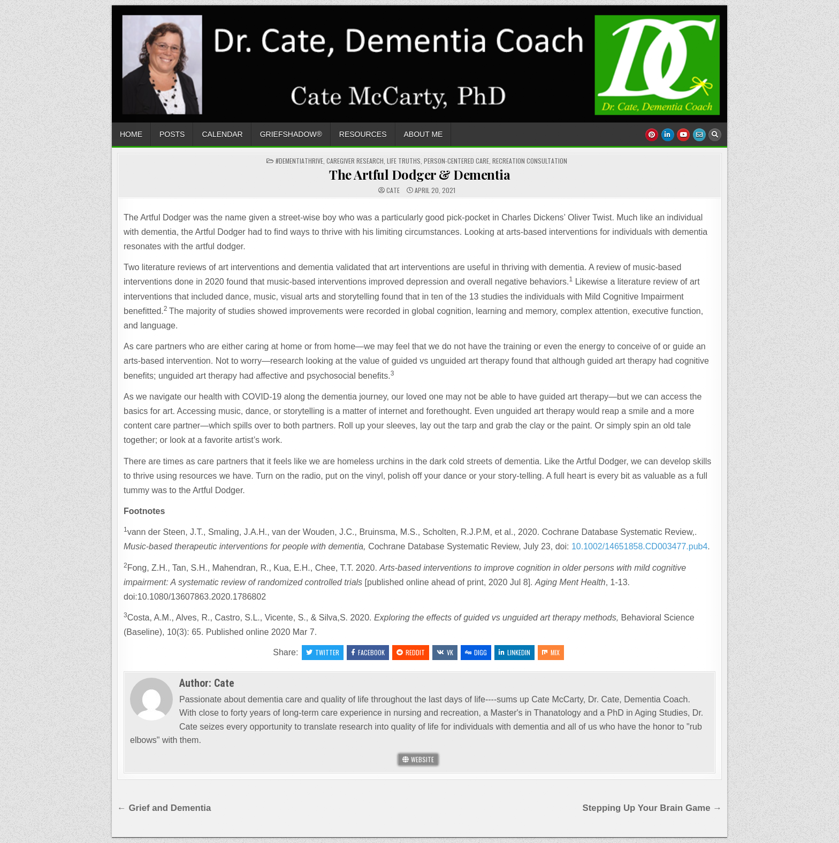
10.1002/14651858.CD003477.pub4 (639, 546)
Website (418, 759)
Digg (476, 652)
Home (131, 134)
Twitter (322, 652)
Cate (393, 190)
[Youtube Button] (683, 134)
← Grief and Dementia (164, 808)
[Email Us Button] (699, 134)
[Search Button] (714, 134)
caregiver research (355, 160)
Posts (172, 134)
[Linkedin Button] (667, 134)
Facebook (368, 652)
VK (445, 652)
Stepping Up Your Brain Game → (652, 808)
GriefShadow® (291, 134)
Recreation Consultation (529, 160)
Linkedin (514, 652)
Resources (363, 134)
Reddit (410, 652)
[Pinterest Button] (651, 134)
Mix (551, 652)
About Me (423, 134)
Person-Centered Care (456, 160)
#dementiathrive (299, 160)
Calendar (222, 134)
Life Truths (404, 160)
